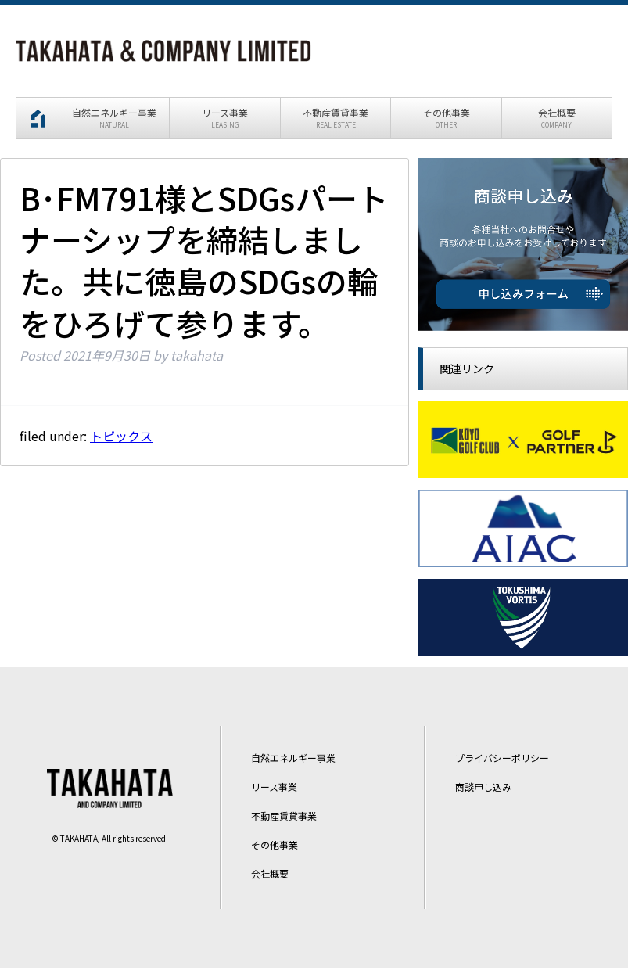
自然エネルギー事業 (293, 760)
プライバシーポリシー (502, 760)
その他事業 (274, 846)
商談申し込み (483, 789)
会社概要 (270, 875)
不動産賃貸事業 (284, 817)
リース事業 (274, 789)
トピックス (121, 437)
